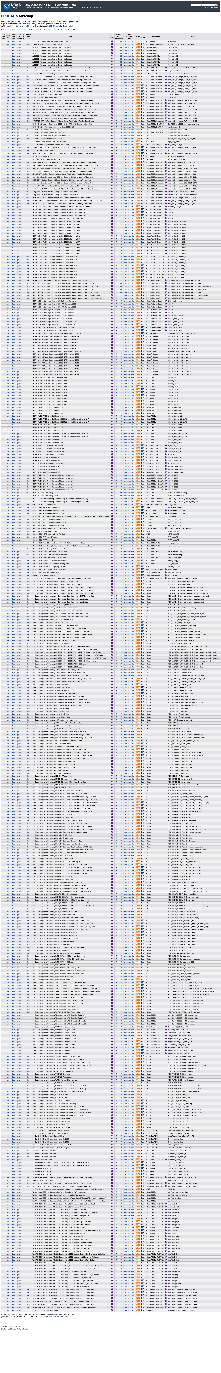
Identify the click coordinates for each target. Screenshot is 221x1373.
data (13, 41)
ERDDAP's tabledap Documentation (60, 26)
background (128, 41)
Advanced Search (66, 30)
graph (19, 41)
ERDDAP (8, 16)
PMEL (216, 7)
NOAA (207, 7)
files (28, 44)
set (8, 41)
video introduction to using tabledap (17, 26)
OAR (211, 7)
